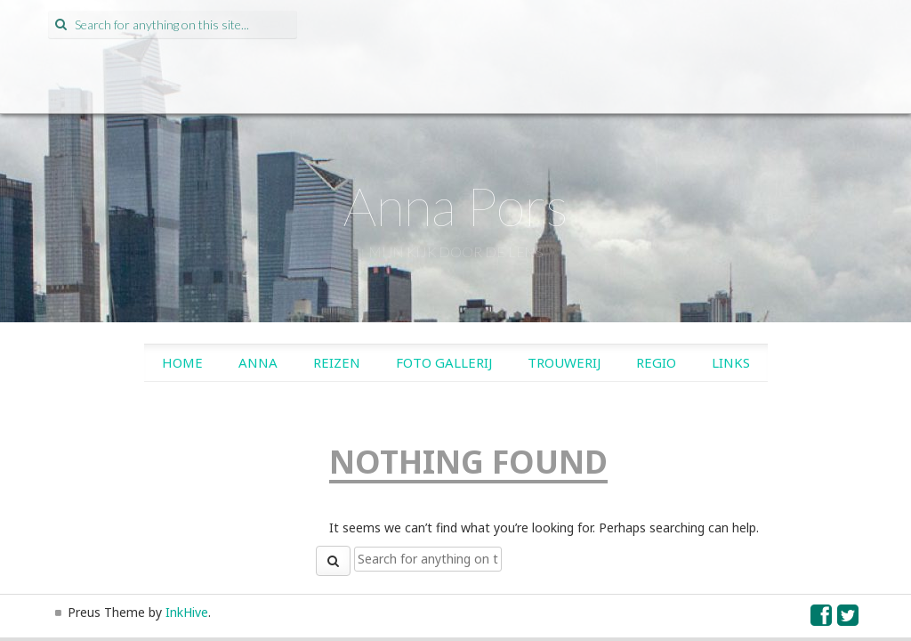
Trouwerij (564, 362)
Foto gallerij (444, 362)
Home (182, 362)
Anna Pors (455, 206)
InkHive (186, 612)
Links (731, 362)
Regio (656, 362)
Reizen (336, 362)
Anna (258, 362)
